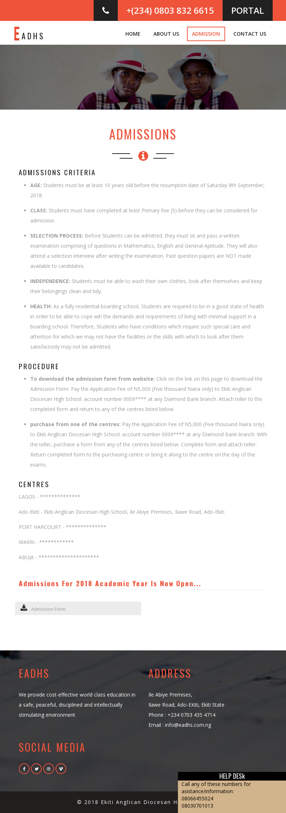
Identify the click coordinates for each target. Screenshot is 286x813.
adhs (29, 32)
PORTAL (247, 10)
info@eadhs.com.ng (188, 724)
